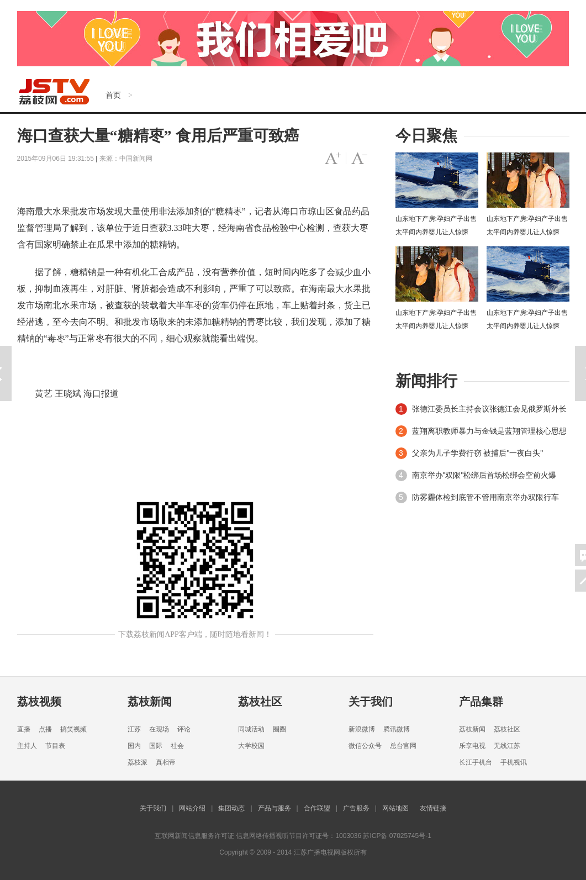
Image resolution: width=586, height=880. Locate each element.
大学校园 (251, 746)
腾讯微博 (396, 729)
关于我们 (371, 701)
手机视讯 (513, 762)
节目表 (55, 746)
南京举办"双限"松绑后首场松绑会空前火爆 (484, 475)
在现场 (159, 729)
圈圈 (279, 729)
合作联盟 (317, 808)
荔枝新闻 (150, 701)
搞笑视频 (73, 729)
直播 (23, 729)
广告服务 (356, 808)
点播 (45, 729)
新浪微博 (362, 729)
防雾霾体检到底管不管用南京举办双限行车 (485, 497)
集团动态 (231, 808)
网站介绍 (192, 808)
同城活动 (251, 729)
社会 (177, 746)
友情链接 (433, 808)
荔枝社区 (260, 701)
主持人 (27, 746)
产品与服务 (274, 808)
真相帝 (166, 762)
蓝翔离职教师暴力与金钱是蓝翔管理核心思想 (489, 430)
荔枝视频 (39, 701)
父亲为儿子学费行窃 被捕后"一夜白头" (477, 453)
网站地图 (395, 808)
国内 (134, 746)
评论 (184, 729)
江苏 (134, 729)
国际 (155, 746)
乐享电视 (472, 746)
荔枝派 (137, 762)
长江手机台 (475, 762)
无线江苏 (507, 746)
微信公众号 (365, 746)
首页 (113, 95)
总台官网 (403, 746)
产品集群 (481, 701)
